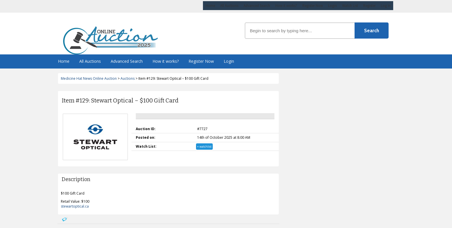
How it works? (286, 5)
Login (332, 5)
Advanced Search (257, 5)
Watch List (350, 5)
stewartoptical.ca (75, 206)
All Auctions (229, 5)
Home (210, 5)
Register (369, 5)
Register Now (312, 5)
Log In (386, 5)
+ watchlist (204, 147)
